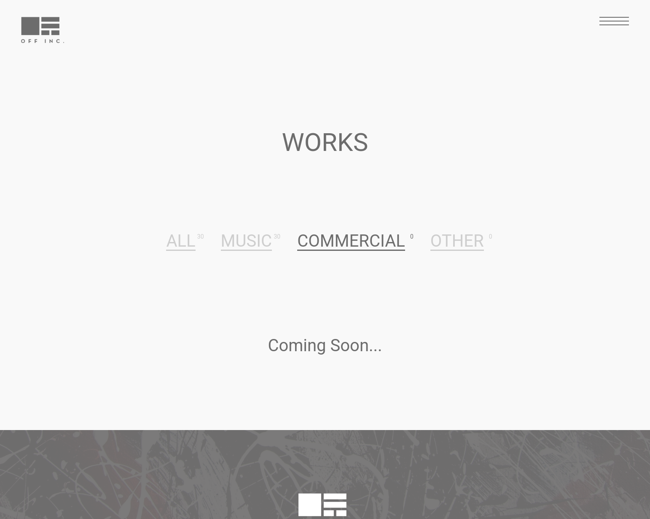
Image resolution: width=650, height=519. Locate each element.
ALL (180, 242)
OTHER (457, 242)
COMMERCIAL (351, 242)
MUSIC (246, 242)
